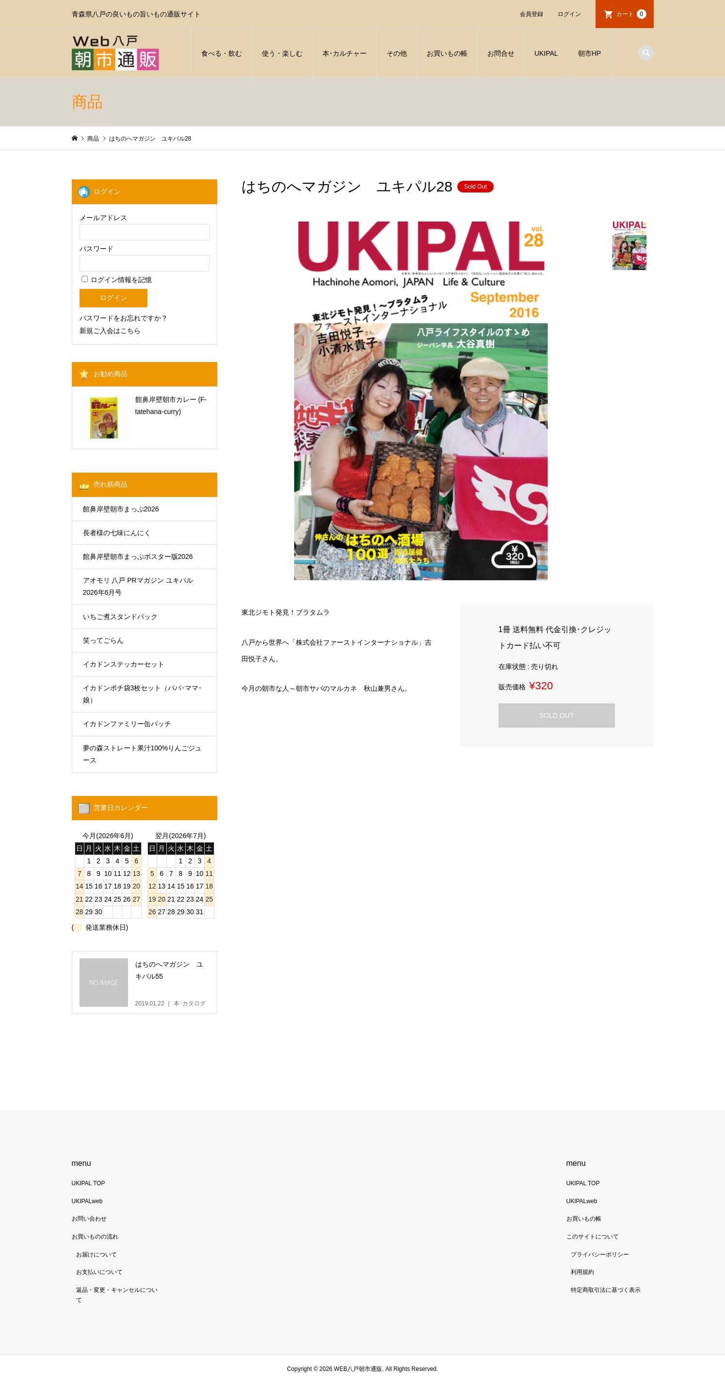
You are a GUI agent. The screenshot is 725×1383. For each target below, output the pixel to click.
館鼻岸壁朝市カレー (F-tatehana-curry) (171, 405)
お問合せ (501, 53)
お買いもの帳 (447, 53)
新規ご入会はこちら (110, 330)
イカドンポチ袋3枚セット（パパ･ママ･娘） (142, 694)
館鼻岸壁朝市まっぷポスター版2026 (138, 556)
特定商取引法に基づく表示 (606, 1290)
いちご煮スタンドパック (120, 616)
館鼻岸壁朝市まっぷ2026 (121, 509)
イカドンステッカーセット (123, 664)
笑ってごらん (103, 640)
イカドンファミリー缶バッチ (127, 724)
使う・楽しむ (282, 53)
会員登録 (531, 14)
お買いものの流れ (95, 1236)
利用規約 (582, 1272)
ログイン (569, 14)
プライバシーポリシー (600, 1254)
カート (631, 14)
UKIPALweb (87, 1201)
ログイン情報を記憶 (116, 280)
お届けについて (96, 1254)
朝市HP (589, 53)
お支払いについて (99, 1272)
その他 (397, 53)
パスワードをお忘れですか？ (124, 318)
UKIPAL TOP (88, 1183)
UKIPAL (546, 53)
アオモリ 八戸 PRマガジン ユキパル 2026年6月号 (138, 586)
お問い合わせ (89, 1218)
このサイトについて (592, 1236)
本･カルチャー (344, 53)
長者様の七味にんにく (117, 533)
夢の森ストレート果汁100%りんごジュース (142, 754)
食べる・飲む (221, 53)
